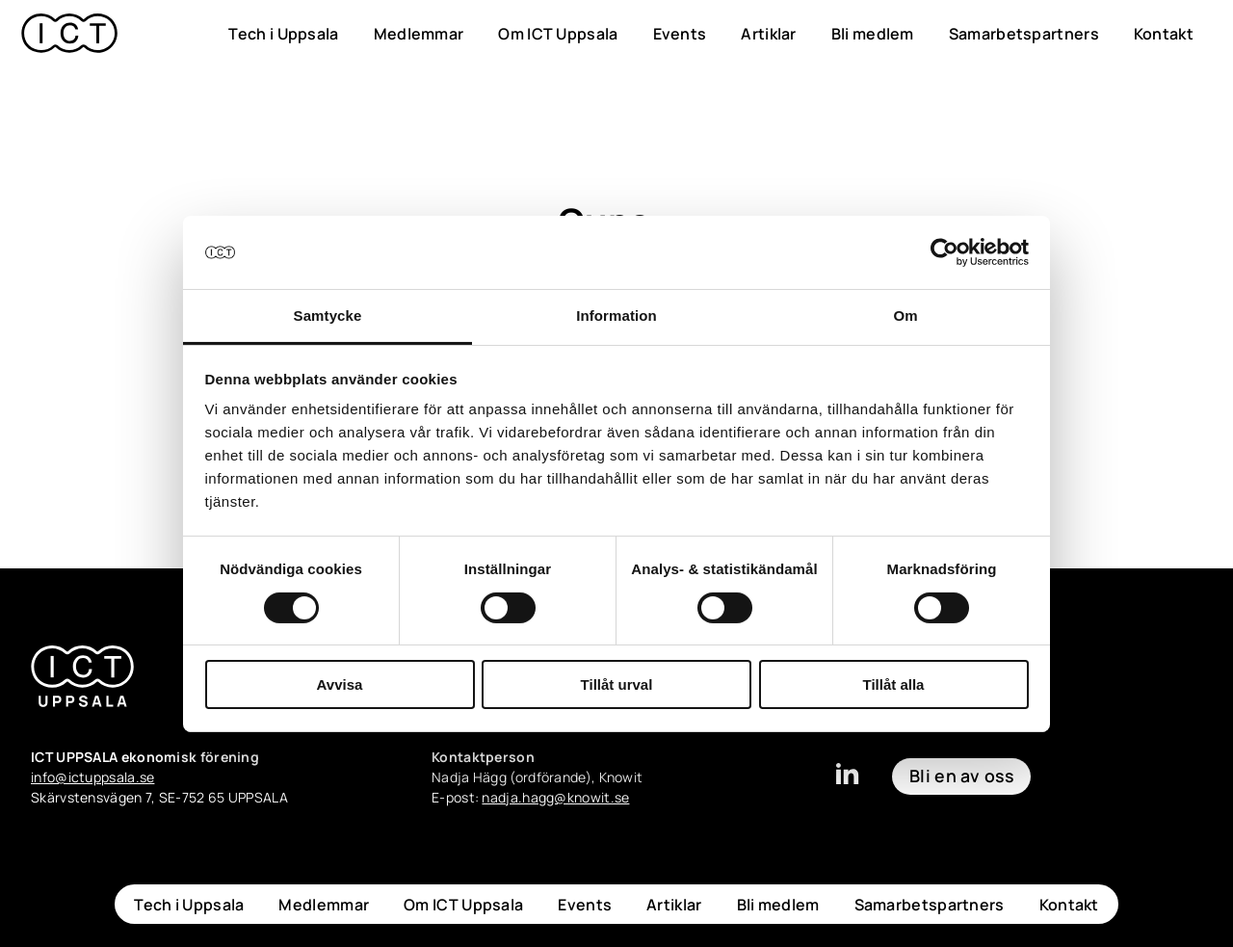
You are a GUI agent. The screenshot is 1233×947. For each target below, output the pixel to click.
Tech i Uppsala (283, 33)
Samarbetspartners (1024, 33)
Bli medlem (872, 33)
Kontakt (1164, 33)
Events (680, 33)
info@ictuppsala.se (92, 777)
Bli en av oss (961, 775)
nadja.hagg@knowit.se (555, 797)
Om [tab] (905, 315)
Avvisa (340, 684)
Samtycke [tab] (328, 315)
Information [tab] (616, 315)
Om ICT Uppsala (557, 33)
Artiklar (768, 33)
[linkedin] (846, 782)
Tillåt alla (894, 684)
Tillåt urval (617, 684)
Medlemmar (419, 33)
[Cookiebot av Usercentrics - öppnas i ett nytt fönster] (944, 252)
